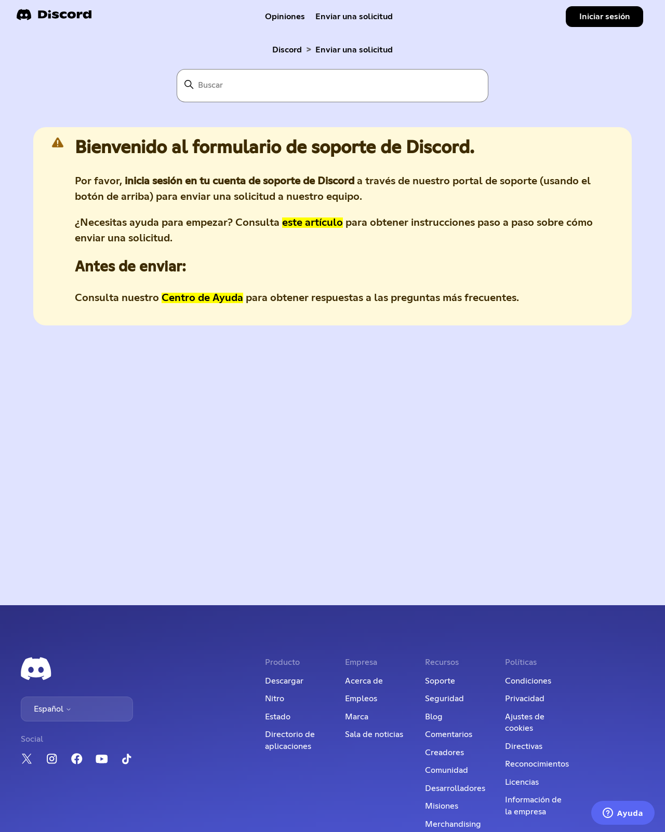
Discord (287, 50)
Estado (277, 717)
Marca (356, 717)
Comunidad (446, 770)
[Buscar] (332, 85)
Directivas (523, 746)
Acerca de (364, 681)
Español (53, 709)
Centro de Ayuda (202, 298)
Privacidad (524, 698)
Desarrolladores (455, 788)
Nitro (274, 698)
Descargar (284, 681)
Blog (434, 717)
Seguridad (444, 698)
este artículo (312, 222)
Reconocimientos (537, 764)
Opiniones (285, 16)
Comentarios (448, 734)
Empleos (361, 698)
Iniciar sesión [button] (604, 16)
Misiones (441, 806)
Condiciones (528, 681)
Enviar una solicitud (354, 16)
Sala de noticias (374, 734)
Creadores (444, 752)
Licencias (522, 782)
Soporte (440, 681)
